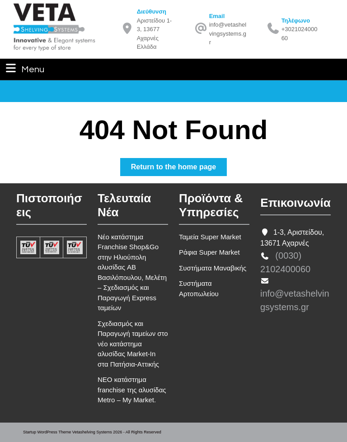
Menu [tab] (24, 68)
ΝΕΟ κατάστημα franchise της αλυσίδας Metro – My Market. (132, 390)
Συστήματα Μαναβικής (212, 268)
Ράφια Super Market (209, 252)
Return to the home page (179, 168)
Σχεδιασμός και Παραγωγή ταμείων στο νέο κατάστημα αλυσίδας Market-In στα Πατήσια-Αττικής (133, 344)
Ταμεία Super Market (210, 237)
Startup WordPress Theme (47, 432)
